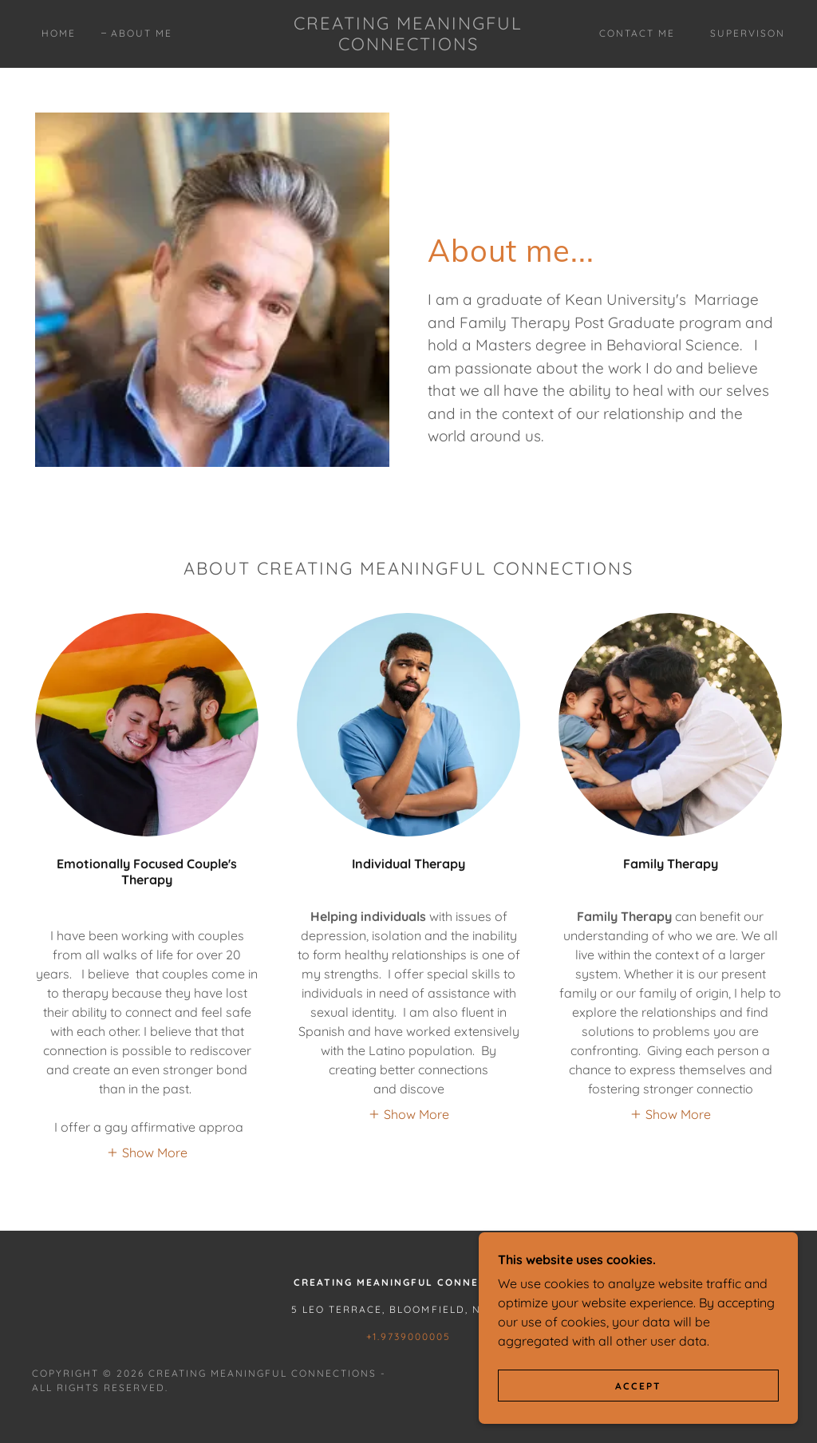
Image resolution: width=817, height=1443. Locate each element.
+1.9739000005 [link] (408, 1336)
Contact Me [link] (637, 33)
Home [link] (58, 33)
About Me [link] (141, 33)
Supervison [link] (747, 33)
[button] (146, 1151)
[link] (409, 45)
